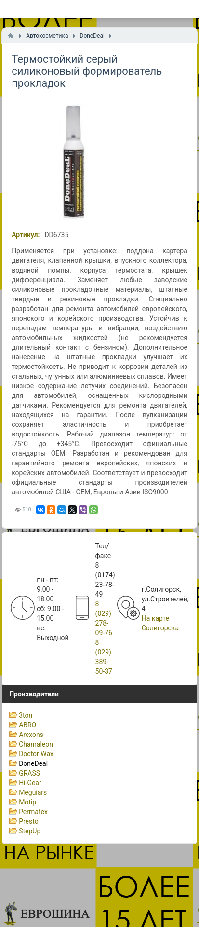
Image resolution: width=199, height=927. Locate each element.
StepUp (29, 831)
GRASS (29, 773)
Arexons (31, 734)
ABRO (27, 725)
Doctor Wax (36, 754)
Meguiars (33, 792)
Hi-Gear (30, 783)
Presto (29, 821)
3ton (25, 715)
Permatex (33, 812)
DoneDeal (33, 763)
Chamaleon (36, 744)
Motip (27, 802)
